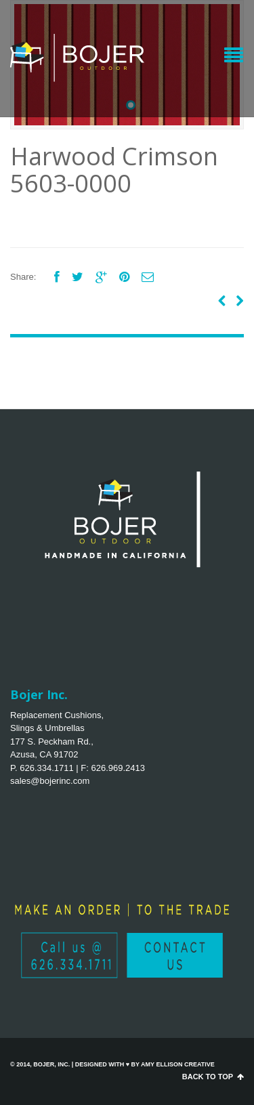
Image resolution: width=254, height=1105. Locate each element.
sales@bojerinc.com (49, 781)
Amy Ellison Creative (178, 1064)
